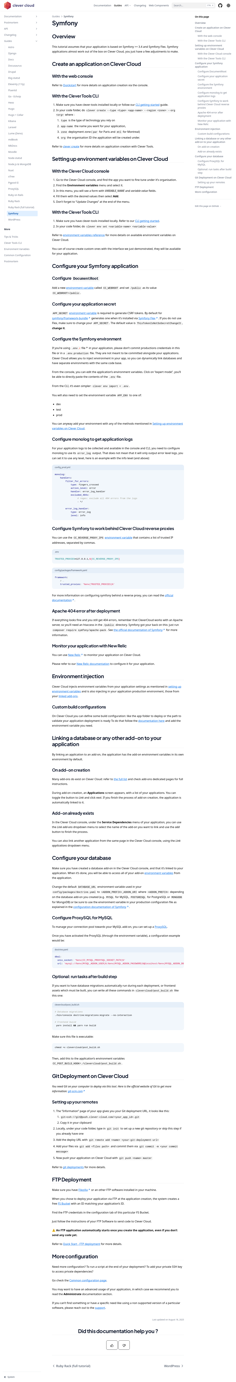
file (79, 348)
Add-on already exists (210, 151)
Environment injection (207, 129)
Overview (200, 22)
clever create (71, 146)
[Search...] (193, 5)
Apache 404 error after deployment (210, 114)
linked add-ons (68, 696)
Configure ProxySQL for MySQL (211, 162)
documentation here (151, 721)
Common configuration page (87, 1280)
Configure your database (209, 156)
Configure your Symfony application (209, 65)
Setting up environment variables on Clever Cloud (209, 47)
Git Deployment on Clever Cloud (213, 177)
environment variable (80, 288)
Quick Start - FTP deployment (81, 1244)
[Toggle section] (36, 16)
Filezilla (84, 1190)
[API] (127, 5)
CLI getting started (148, 105)
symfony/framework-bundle (71, 318)
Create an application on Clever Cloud (213, 29)
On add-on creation (208, 146)
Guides (56, 16)
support (100, 1308)
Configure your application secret (213, 78)
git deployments (73, 1167)
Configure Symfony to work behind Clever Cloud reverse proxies (213, 104)
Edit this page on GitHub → (208, 206)
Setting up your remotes (211, 182)
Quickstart (69, 85)
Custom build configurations (214, 133)
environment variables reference (84, 235)
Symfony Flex (148, 318)
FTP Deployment (204, 187)
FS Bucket (64, 1203)
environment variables (158, 873)
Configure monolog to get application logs (212, 94)
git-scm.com (76, 1091)
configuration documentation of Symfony (101, 907)
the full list (120, 779)
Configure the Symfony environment (211, 86)
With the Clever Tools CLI (211, 40)
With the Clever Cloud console (214, 53)
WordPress (174, 1366)
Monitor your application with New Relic (214, 122)
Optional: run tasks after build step (214, 171)
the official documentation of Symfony (139, 630)
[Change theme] (22, 1377)
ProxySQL (161, 927)
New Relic (75, 655)
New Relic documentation (92, 664)
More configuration (206, 191)
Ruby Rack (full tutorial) (71, 1366)
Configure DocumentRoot (212, 71)
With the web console (210, 35)
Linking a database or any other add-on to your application (213, 140)
